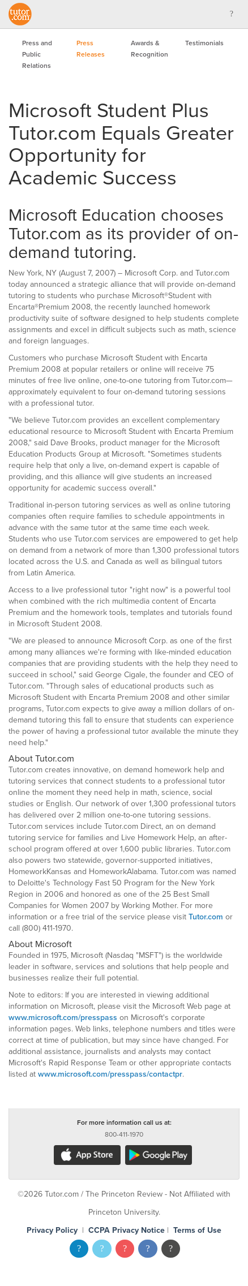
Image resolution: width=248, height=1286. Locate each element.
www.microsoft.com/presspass (62, 1017)
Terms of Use (197, 1230)
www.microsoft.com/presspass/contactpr (110, 1074)
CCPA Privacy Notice (126, 1230)
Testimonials (204, 43)
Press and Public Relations (37, 54)
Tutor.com (206, 917)
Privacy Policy (52, 1230)
